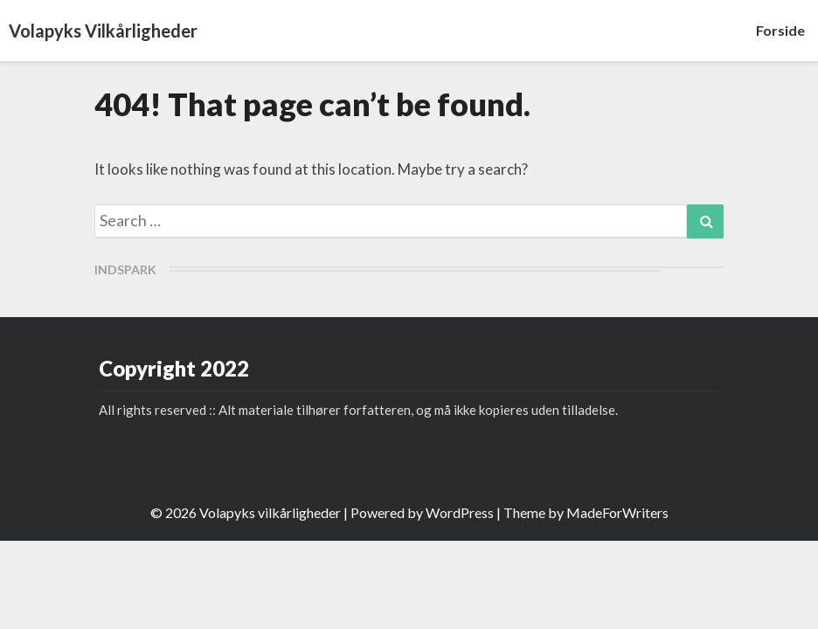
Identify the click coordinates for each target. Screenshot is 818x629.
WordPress (460, 512)
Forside (780, 30)
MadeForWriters (617, 512)
